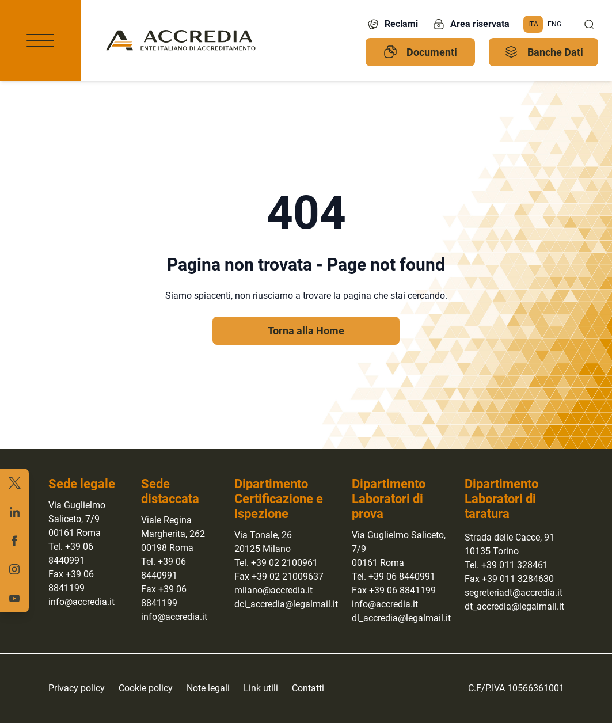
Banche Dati (543, 52)
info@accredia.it (81, 601)
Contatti (308, 688)
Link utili (261, 688)
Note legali (208, 688)
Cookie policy (146, 688)
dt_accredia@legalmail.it (514, 606)
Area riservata (471, 24)
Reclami (392, 24)
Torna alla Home (306, 331)
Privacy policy (76, 688)
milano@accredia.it (273, 590)
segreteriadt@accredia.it (513, 592)
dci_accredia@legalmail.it (286, 604)
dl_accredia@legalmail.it (401, 617)
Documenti (420, 52)
